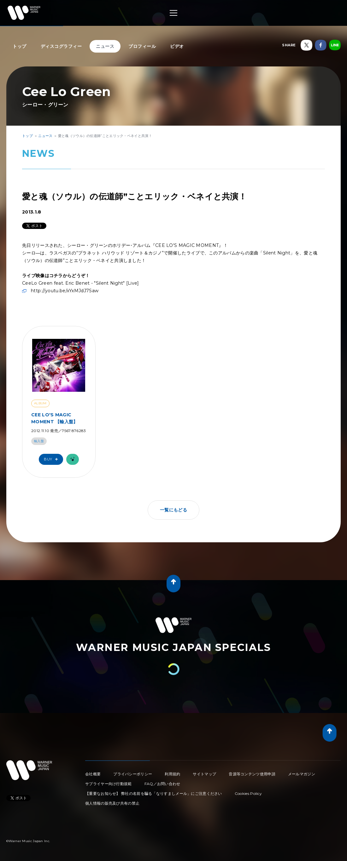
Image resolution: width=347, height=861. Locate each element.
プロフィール (142, 46)
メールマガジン (301, 774)
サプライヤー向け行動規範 (108, 783)
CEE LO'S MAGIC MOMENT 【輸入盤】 (54, 418)
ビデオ (177, 46)
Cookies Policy (248, 793)
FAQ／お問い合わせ (162, 783)
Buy (52, 459)
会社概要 (93, 774)
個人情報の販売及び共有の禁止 (112, 803)
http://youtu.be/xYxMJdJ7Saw (64, 291)
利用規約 (172, 774)
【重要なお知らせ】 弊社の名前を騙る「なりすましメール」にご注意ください (153, 793)
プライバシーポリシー (132, 774)
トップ (19, 46)
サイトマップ (204, 774)
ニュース (105, 46)
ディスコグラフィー (61, 46)
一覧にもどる (173, 510)
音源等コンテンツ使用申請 (252, 774)
